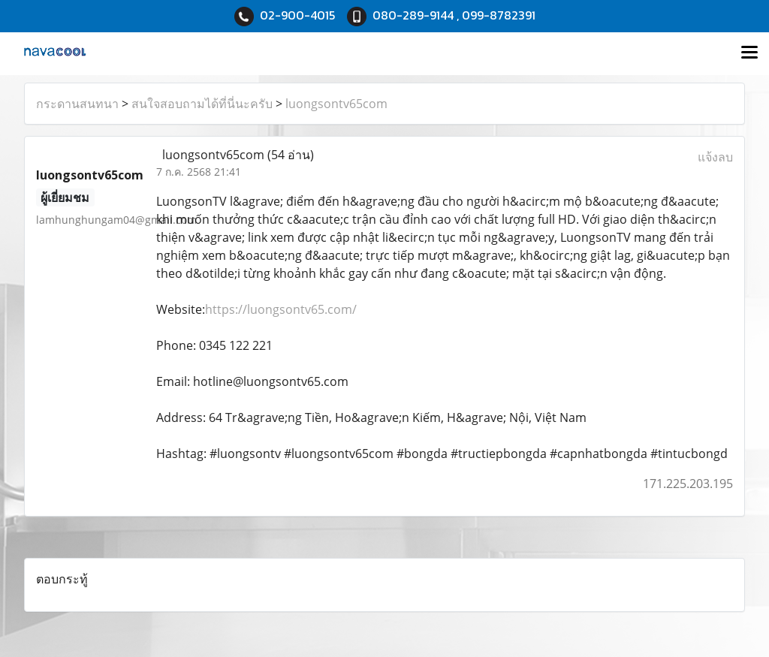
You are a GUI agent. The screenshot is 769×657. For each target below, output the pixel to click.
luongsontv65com (336, 103)
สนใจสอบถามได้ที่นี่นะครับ (202, 103)
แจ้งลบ (715, 157)
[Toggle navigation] (749, 53)
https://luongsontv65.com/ (281, 309)
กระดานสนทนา (77, 103)
